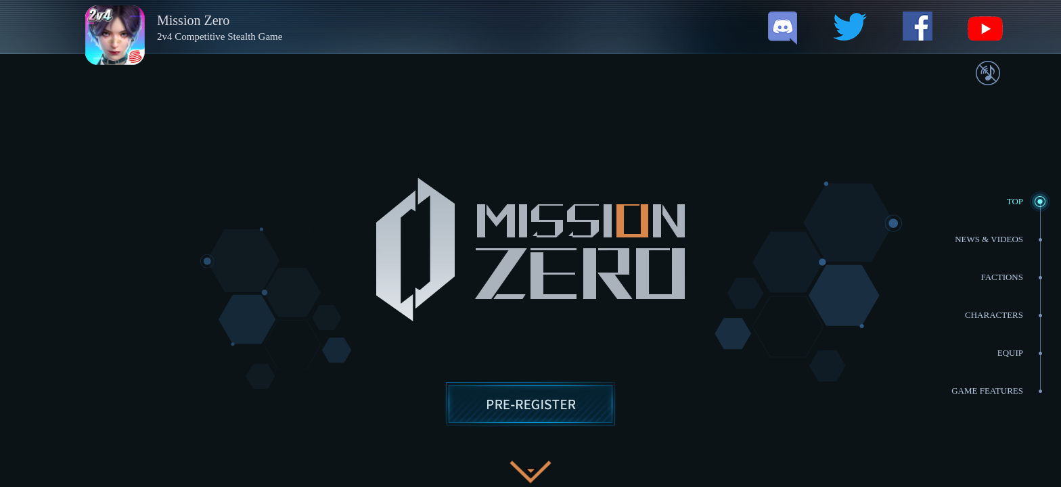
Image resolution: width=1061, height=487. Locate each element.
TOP (1015, 201)
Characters (994, 315)
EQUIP (1010, 353)
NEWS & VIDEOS (989, 239)
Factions (1001, 277)
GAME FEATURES (987, 391)
